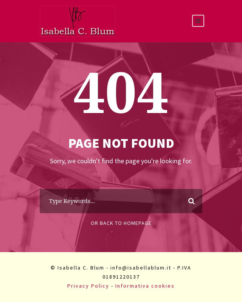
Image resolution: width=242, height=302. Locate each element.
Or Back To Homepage (121, 223)
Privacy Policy (88, 285)
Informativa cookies (145, 285)
